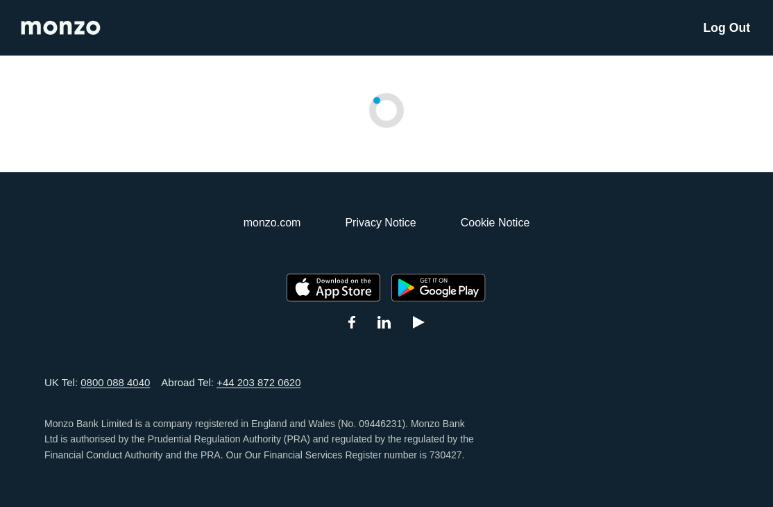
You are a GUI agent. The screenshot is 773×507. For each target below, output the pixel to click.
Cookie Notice (495, 222)
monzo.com (272, 222)
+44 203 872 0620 (258, 382)
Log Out (727, 28)
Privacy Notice (380, 222)
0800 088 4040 (115, 382)
